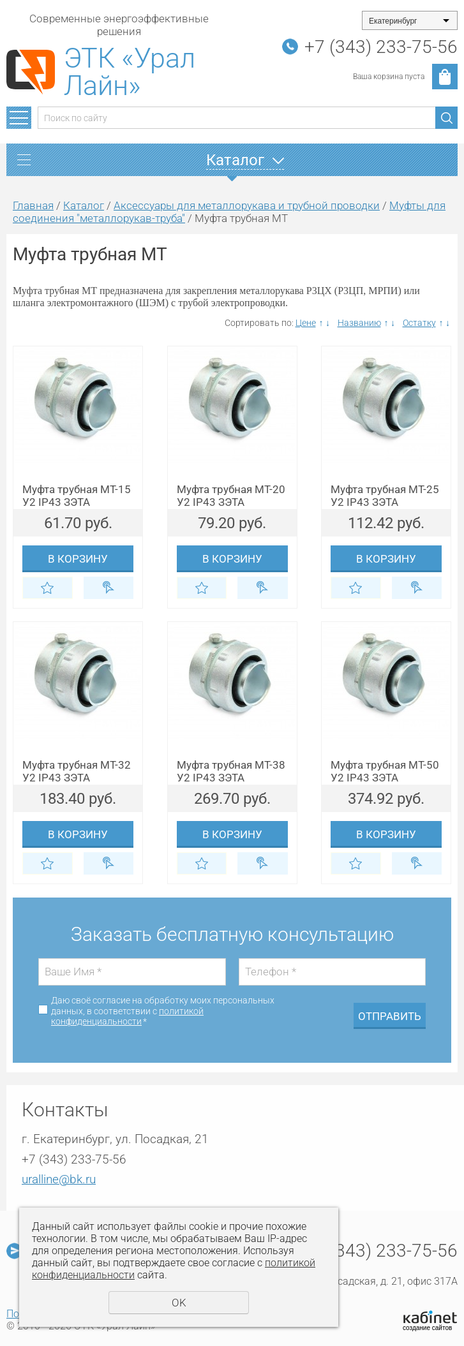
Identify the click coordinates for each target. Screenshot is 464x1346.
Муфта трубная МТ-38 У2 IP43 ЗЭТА (231, 771)
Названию (359, 323)
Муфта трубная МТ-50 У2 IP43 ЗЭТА (385, 771)
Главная (33, 205)
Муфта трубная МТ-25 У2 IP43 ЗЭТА (385, 495)
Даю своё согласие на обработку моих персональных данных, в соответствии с (162, 1011)
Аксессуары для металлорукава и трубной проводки (247, 205)
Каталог (83, 205)
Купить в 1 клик (109, 588)
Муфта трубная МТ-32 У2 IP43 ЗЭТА (76, 771)
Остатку (419, 323)
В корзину (78, 558)
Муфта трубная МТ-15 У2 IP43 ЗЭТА (76, 495)
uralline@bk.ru (59, 1179)
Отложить (47, 588)
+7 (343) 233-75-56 (381, 46)
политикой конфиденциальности (127, 1016)
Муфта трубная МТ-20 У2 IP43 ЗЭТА (231, 495)
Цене (306, 323)
